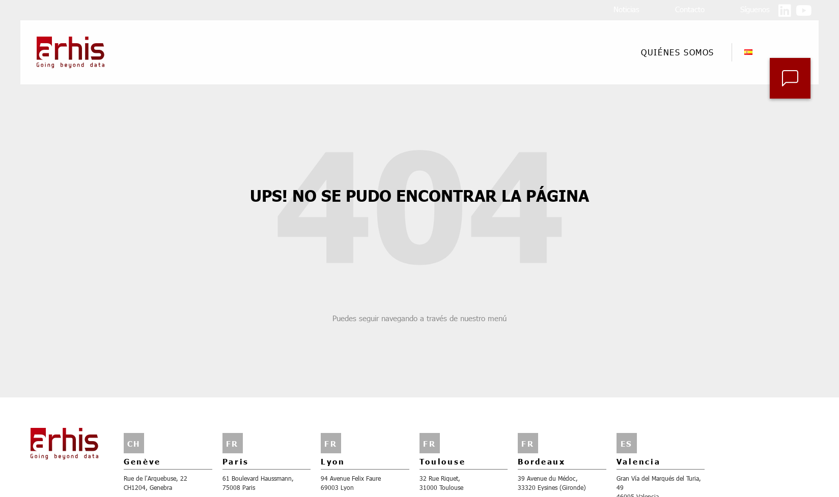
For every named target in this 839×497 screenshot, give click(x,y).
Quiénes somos (680, 52)
